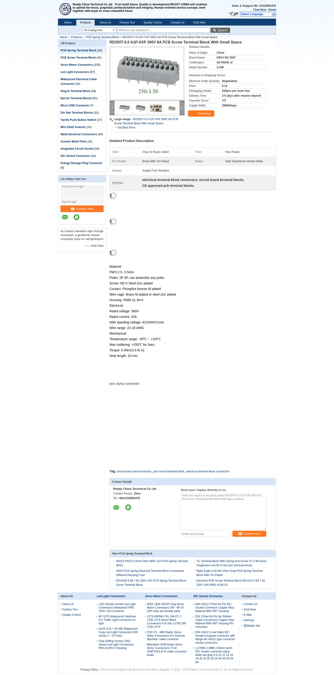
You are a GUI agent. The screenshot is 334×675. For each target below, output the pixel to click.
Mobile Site (252, 625)
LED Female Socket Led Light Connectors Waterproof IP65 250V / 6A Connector (117, 608)
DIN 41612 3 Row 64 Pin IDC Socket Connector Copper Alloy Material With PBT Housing (214, 608)
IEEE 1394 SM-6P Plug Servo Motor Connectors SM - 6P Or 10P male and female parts (165, 608)
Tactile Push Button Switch (78, 120)
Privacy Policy (89, 669)
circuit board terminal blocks (134, 471)
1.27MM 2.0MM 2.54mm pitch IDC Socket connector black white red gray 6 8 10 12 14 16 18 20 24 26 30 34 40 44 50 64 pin (214, 655)
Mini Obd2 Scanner (73, 127)
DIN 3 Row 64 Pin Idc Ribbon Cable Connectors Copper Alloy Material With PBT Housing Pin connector (214, 622)
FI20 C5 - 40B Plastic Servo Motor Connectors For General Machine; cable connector (166, 636)
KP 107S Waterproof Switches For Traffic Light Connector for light (117, 620)
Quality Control (153, 22)
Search (222, 30)
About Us (105, 22)
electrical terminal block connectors (208, 471)
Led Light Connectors (75, 72)
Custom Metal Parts (74, 141)
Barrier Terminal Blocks (76, 98)
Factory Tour (127, 22)
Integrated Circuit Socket (77, 148)
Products (85, 22)
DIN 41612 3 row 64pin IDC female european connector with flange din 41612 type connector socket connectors (215, 637)
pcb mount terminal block (168, 471)
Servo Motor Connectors (77, 64)
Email (272, 9)
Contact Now (82, 209)
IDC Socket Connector (75, 156)
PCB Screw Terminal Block (78, 57)
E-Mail (248, 614)
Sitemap (249, 620)
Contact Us (177, 22)
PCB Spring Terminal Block (102, 37)
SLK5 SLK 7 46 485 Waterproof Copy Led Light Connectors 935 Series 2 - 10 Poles (118, 632)
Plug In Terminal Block (75, 91)
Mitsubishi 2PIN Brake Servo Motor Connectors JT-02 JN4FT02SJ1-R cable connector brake (167, 650)
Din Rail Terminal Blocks (77, 112)
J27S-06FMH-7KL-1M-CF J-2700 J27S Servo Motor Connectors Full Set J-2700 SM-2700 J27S (167, 622)
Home (67, 22)
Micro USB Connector (75, 105)
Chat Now (259, 9)
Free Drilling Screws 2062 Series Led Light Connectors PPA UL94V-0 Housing (116, 644)
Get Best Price (126, 127)
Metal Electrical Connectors (79, 134)
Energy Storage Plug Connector (82, 163)
